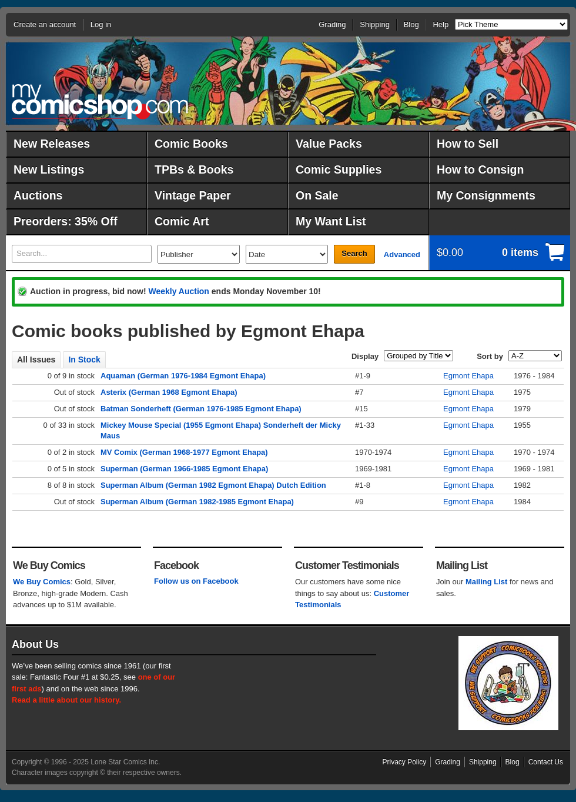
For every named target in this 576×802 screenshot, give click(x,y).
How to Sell (467, 143)
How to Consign (480, 169)
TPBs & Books (194, 169)
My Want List (331, 221)
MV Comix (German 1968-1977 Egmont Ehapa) (184, 452)
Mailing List (487, 581)
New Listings (49, 169)
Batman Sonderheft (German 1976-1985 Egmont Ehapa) (201, 408)
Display (365, 356)
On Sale (317, 195)
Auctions (38, 195)
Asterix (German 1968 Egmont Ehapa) (169, 392)
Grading (332, 24)
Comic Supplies (338, 169)
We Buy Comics (42, 581)
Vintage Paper (193, 195)
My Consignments (486, 195)
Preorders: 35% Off (66, 221)
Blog (411, 24)
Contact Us (545, 762)
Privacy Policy (405, 762)
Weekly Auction (178, 291)
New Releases (52, 143)
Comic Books (191, 143)
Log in (101, 24)
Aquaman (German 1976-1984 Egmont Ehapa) (183, 375)
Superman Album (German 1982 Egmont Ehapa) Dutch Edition (213, 485)
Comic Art (182, 221)
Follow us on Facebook (196, 581)
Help (440, 24)
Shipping (375, 24)
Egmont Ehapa (468, 375)
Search (354, 253)
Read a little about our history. (66, 699)
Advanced (402, 254)
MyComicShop (100, 101)
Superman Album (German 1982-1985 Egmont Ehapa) (197, 501)
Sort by (490, 356)
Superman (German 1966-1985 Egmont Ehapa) (184, 468)
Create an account (45, 24)
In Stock (84, 359)
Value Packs (329, 143)
